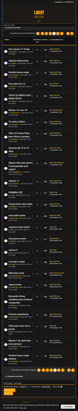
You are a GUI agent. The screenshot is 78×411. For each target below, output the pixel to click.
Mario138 (14, 218)
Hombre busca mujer (19, 72)
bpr (12, 332)
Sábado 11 (14, 181)
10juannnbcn (15, 113)
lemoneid (14, 139)
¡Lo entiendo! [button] (68, 406)
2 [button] (50, 33)
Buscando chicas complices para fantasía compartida (20, 299)
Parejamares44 (16, 276)
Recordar (57, 387)
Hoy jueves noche (17, 238)
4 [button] (57, 33)
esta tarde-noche (17, 215)
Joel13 (13, 86)
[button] (38, 33)
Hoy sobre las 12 (17, 83)
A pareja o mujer (17, 261)
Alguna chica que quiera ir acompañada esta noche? (20, 166)
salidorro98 (14, 317)
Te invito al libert (17, 121)
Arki (12, 230)
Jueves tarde (15, 284)
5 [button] (61, 33)
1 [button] (46, 33)
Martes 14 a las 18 (18, 110)
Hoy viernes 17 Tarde (19, 49)
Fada (12, 195)
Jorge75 (13, 264)
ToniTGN (14, 346)
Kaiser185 (14, 154)
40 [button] (68, 33)
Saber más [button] (22, 408)
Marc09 (13, 241)
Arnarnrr (13, 101)
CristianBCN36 (16, 172)
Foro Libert (12, 54)
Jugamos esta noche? (19, 227)
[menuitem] (69, 2)
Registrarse (18, 383)
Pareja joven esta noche (20, 204)
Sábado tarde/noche (19, 60)
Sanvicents (14, 75)
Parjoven (14, 207)
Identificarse (8, 383)
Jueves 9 (13, 250)
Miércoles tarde (16, 273)
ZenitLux (14, 305)
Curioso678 (14, 184)
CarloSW (14, 52)
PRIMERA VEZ (16, 192)
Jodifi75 (13, 63)
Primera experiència (19, 314)
